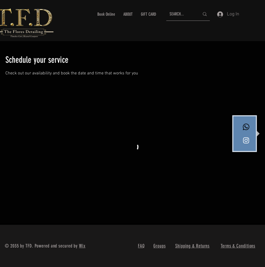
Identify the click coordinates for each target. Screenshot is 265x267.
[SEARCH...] (180, 14)
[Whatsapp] (246, 127)
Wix (82, 246)
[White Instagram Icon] (246, 140)
